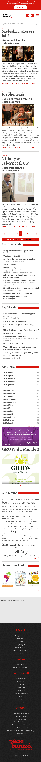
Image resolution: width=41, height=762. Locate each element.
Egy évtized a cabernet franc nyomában (19, 259)
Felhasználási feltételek (21, 667)
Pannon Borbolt (10, 529)
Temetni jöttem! (10, 264)
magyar (8, 526)
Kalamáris (13, 524)
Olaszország (26, 526)
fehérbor (4, 516)
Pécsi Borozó (30, 533)
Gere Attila (17, 519)
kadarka (8, 524)
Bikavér (28, 499)
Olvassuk (21, 708)
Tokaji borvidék (22, 548)
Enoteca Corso (5, 514)
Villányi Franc (21, 556)
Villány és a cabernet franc (15, 161)
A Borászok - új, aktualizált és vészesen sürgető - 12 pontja (19, 276)
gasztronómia (8, 518)
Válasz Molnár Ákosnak (13, 344)
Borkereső (20, 639)
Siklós (12, 540)
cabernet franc (6, 509)
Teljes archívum (31, 590)
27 (13, 234)
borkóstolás (17, 503)
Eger (27, 511)
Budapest (33, 506)
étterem (22, 514)
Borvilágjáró (21, 687)
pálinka (26, 529)
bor (4, 502)
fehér (34, 514)
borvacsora (4, 506)
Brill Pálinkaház (26, 506)
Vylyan (36, 556)
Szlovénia (9, 548)
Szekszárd (11, 544)
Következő (36, 233)
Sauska (36, 538)
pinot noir (15, 536)
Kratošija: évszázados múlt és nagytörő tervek (19, 315)
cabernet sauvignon (16, 509)
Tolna (27, 548)
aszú (3, 499)
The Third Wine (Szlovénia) (21, 725)
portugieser (30, 536)
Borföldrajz (20, 702)
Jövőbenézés (13, 94)
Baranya (23, 499)
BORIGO (21, 699)
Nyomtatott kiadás (21, 647)
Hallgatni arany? (10, 267)
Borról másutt (21, 673)
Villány (21, 552)
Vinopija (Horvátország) (20, 716)
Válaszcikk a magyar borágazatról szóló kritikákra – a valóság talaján (19, 348)
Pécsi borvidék (7, 536)
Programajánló (21, 645)
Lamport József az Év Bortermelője (18, 293)
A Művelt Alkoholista (20, 679)
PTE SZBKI (12, 538)
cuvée (3, 511)
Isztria (3, 524)
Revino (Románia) (20, 734)
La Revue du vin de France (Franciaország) (20, 731)
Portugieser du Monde (20, 650)
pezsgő (36, 529)
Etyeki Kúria (13, 514)
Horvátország (25, 521)
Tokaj (14, 548)
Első (2, 233)
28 (17, 234)
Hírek (21, 642)
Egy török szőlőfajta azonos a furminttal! (20, 280)
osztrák (4, 529)
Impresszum (21, 665)
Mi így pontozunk (20, 636)
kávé (18, 524)
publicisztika (19, 538)
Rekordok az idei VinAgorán (15, 321)
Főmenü (21, 630)
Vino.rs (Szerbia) (21, 719)
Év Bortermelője (28, 514)
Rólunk (21, 659)
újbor (7, 553)
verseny (12, 553)
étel (18, 514)
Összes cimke (32, 558)
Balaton (18, 499)
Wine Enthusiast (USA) (21, 728)
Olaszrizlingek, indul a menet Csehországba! (15, 297)
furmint (29, 516)
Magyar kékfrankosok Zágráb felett (18, 250)
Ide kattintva (29, 2)
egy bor (30, 511)
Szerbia (4, 548)
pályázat (31, 529)
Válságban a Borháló (12, 256)
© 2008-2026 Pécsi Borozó (20, 755)
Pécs (12, 532)
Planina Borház (22, 536)
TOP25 (3, 553)
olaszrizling (33, 526)
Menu (37, 15)
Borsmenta (20, 684)
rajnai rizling (27, 538)
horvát (19, 521)
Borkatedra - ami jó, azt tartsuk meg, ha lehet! (19, 325)
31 (28, 234)
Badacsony (12, 499)
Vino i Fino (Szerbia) (20, 722)
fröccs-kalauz (23, 516)
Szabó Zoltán (25, 540)
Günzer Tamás (25, 519)
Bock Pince (36, 499)
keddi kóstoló (23, 524)
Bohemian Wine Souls (21, 693)
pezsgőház (4, 533)
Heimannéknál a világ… (13, 333)
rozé (32, 538)
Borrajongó (20, 681)
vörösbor (31, 556)
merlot (20, 526)
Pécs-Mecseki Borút (21, 533)
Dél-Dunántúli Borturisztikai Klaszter (15, 511)
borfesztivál (11, 503)
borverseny (14, 506)
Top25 (21, 653)
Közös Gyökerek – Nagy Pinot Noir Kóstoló (21, 330)
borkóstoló (28, 503)
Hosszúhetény (33, 521)
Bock (32, 499)
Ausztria (7, 499)
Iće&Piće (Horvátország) (21, 713)
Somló (16, 540)
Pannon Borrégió (19, 529)
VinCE (21, 696)
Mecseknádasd (14, 526)
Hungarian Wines (20, 690)
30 (24, 234)
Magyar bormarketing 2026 (14, 336)
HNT (16, 521)
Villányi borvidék (9, 555)
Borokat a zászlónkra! (12, 356)
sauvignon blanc (6, 540)
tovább (34, 83)
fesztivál (9, 516)
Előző (4, 233)
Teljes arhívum (32, 426)
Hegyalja (31, 519)
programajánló (5, 538)
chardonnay (25, 509)
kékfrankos (31, 524)
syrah (20, 540)
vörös (27, 556)
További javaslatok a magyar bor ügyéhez (20, 352)
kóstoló (3, 526)
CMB (35, 509)
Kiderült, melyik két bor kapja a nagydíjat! (21, 288)
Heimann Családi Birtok (8, 521)
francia (13, 516)
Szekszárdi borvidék (28, 545)
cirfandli (31, 509)
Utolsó (38, 233)
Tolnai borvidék (34, 548)
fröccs (17, 516)
